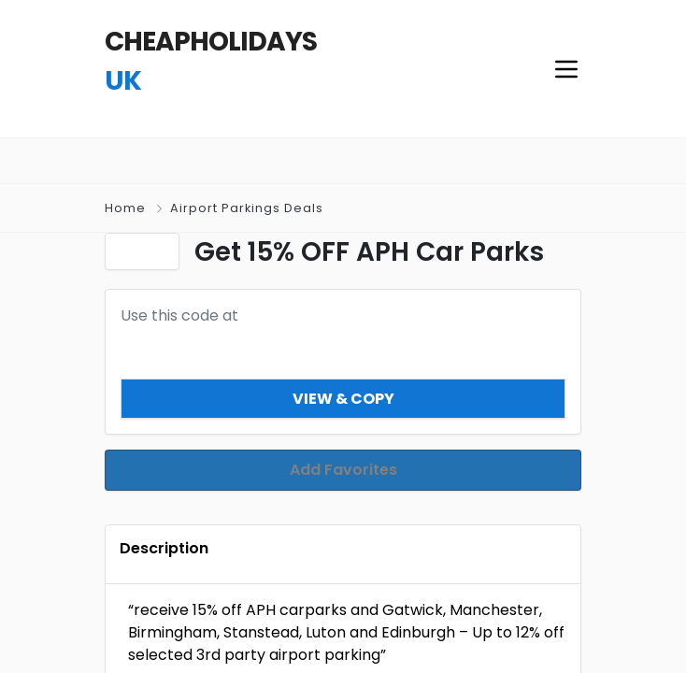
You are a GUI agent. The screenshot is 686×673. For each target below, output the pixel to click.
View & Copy (343, 397)
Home (125, 208)
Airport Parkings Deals (246, 208)
